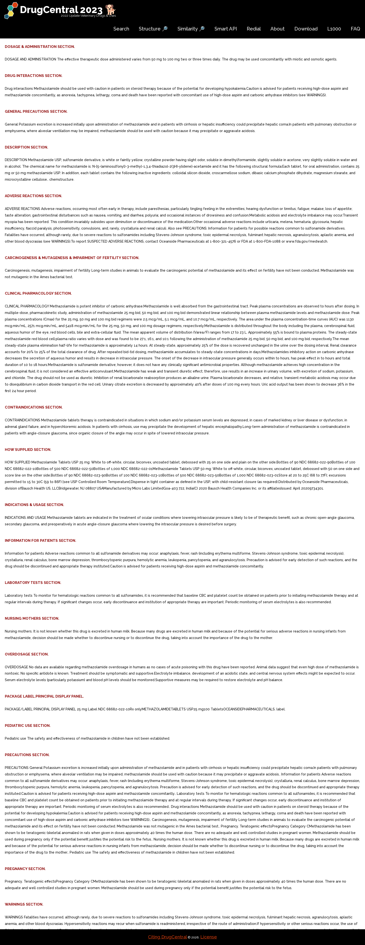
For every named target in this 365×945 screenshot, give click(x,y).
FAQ (355, 29)
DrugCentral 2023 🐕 (68, 9)
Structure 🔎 (153, 29)
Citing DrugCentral (167, 936)
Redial (254, 29)
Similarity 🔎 (191, 29)
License (208, 936)
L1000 (334, 29)
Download (306, 29)
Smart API (226, 29)
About (277, 29)
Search (121, 29)
